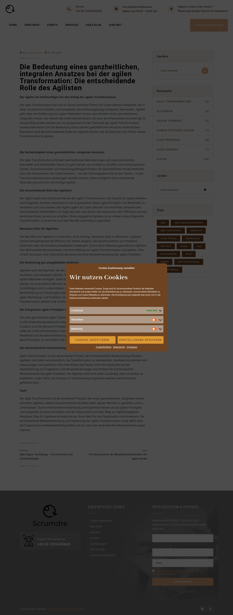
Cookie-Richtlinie (103, 347)
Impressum (132, 347)
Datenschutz (119, 347)
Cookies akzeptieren (92, 340)
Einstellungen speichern (140, 340)
